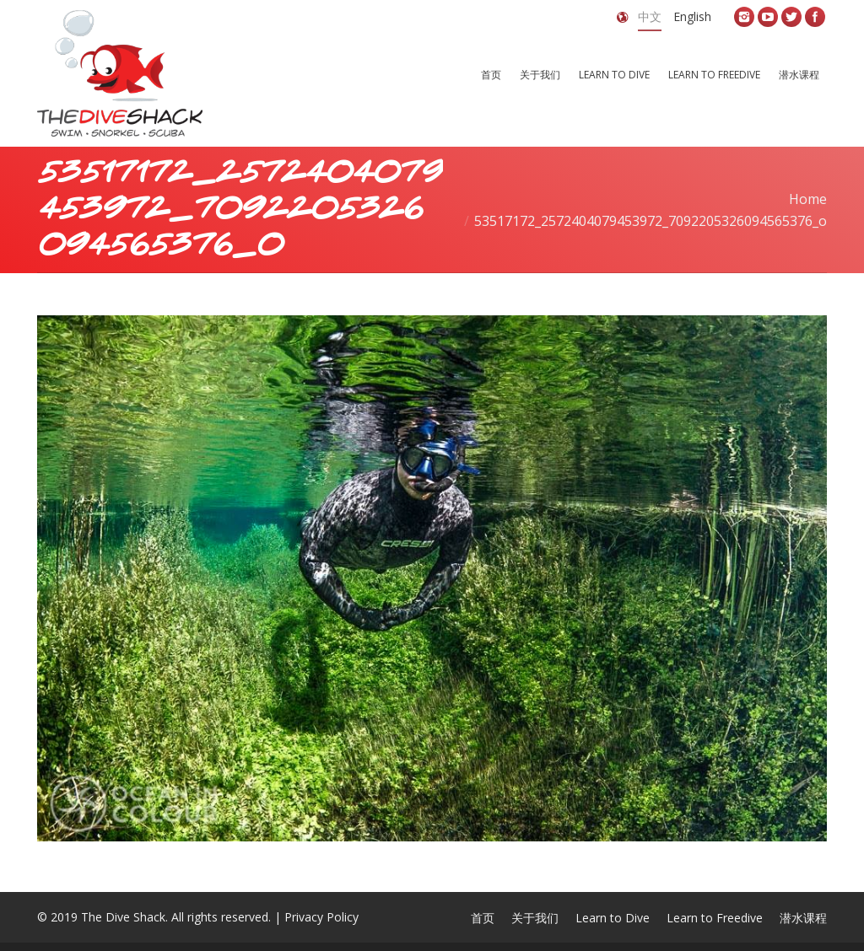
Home (808, 199)
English (692, 16)
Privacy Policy (321, 917)
